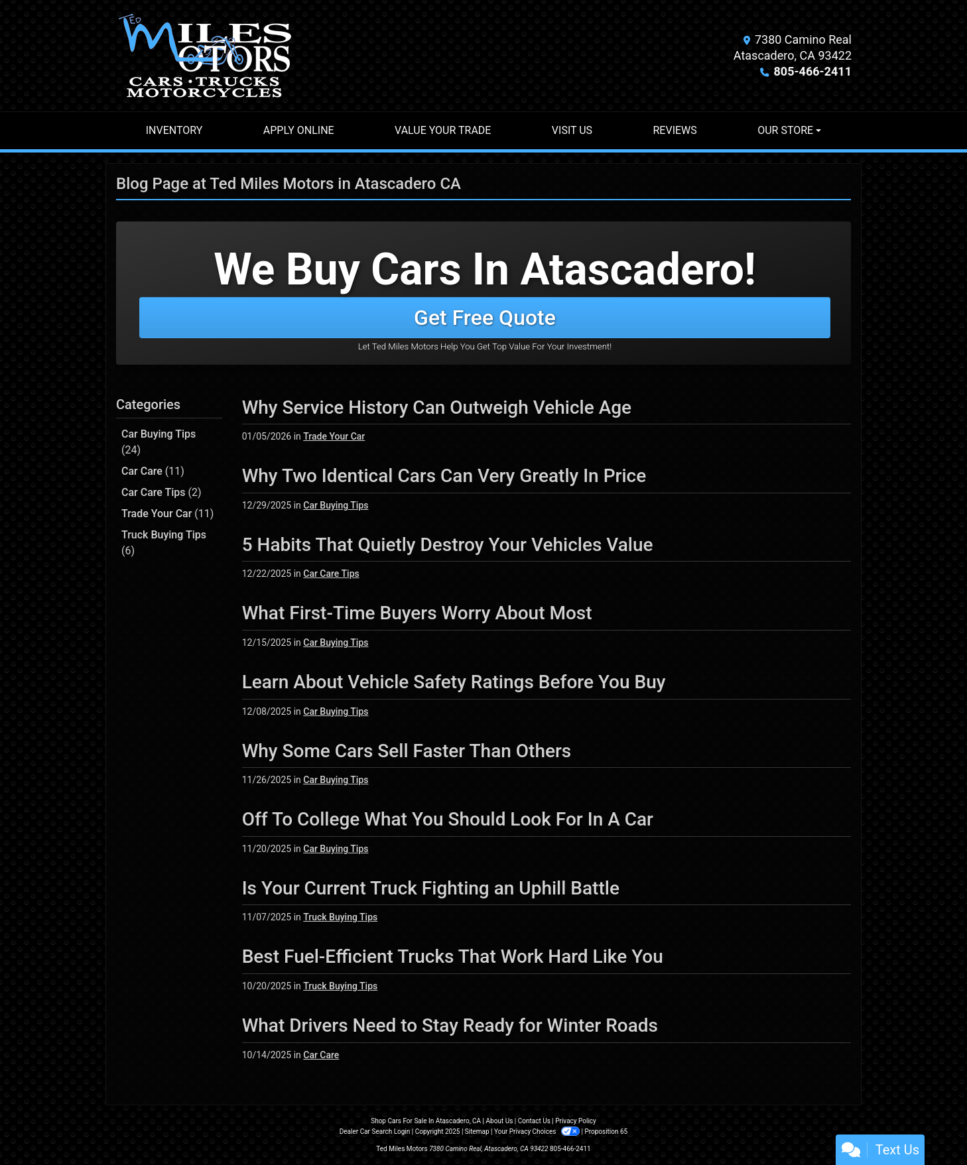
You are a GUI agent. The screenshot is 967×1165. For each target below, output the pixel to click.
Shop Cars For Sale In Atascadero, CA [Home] (426, 1121)
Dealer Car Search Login (375, 1131)
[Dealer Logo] (204, 56)
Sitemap (477, 1131)
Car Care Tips (161, 492)
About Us (499, 1121)
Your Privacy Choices (537, 1131)
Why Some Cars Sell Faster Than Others (407, 751)
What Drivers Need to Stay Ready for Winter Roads (450, 1025)
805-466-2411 (813, 71)
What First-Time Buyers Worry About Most (417, 613)
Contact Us (534, 1121)
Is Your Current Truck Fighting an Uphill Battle (430, 888)
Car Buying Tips (158, 442)
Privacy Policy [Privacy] (575, 1121)
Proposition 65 (605, 1131)
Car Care (152, 471)
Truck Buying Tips (163, 542)
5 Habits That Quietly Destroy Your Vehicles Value (447, 545)
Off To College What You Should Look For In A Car (447, 819)
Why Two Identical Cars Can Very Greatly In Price (444, 476)
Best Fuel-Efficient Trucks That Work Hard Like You (452, 956)
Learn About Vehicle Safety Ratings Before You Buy (454, 682)
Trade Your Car (167, 513)
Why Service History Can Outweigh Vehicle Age (436, 407)
